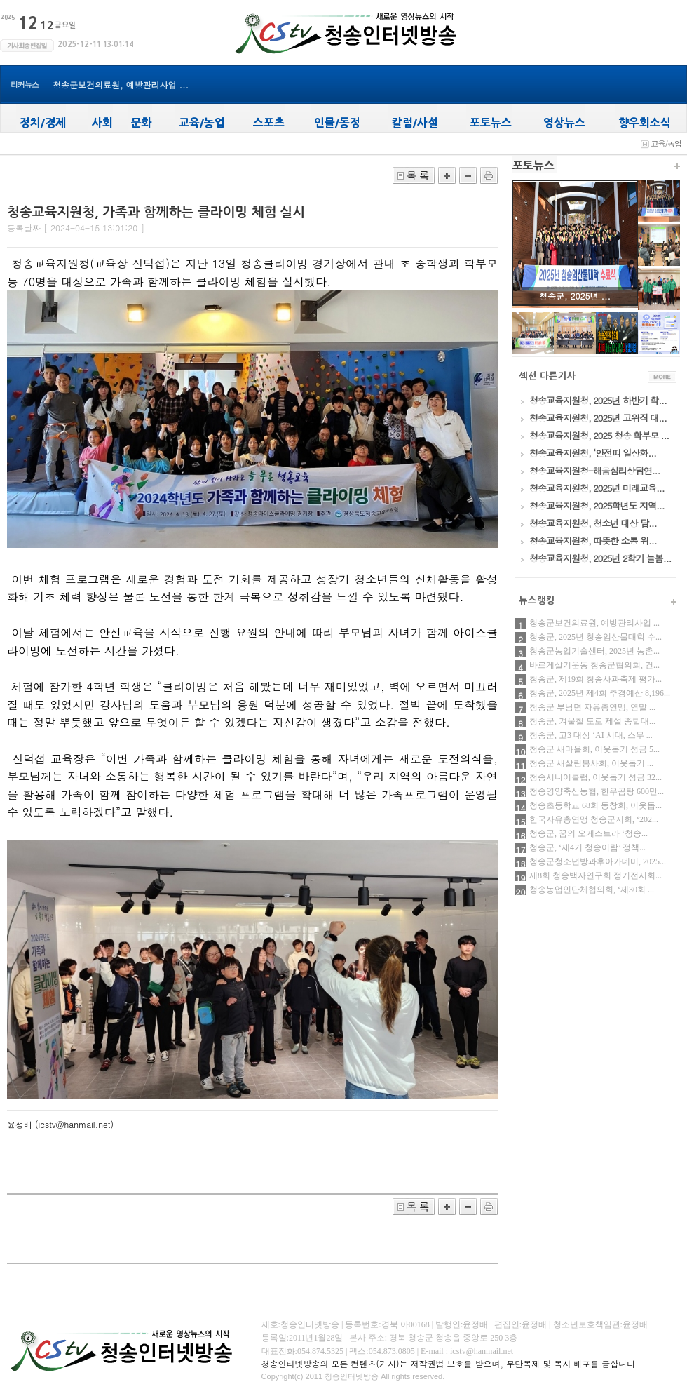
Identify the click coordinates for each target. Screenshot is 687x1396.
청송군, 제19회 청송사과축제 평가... (595, 679)
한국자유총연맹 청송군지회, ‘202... (593, 819)
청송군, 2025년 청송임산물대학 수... (595, 637)
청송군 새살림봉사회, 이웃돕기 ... (591, 763)
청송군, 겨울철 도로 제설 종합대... (592, 721)
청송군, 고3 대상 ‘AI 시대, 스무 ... (591, 735)
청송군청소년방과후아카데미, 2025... (597, 861)
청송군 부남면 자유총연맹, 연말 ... (592, 707)
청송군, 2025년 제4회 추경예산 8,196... (599, 693)
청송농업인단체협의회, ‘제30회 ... (591, 889)
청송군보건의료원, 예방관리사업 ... (121, 84)
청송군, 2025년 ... (575, 296)
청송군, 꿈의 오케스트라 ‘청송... (588, 833)
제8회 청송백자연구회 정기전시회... (595, 875)
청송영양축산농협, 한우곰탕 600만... (596, 791)
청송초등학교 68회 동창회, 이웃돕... (595, 805)
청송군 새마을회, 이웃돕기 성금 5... (594, 749)
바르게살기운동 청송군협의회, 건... (594, 665)
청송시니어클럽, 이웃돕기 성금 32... (595, 777)
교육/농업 (666, 143)
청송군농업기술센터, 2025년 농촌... (594, 651)
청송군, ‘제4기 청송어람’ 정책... (587, 847)
